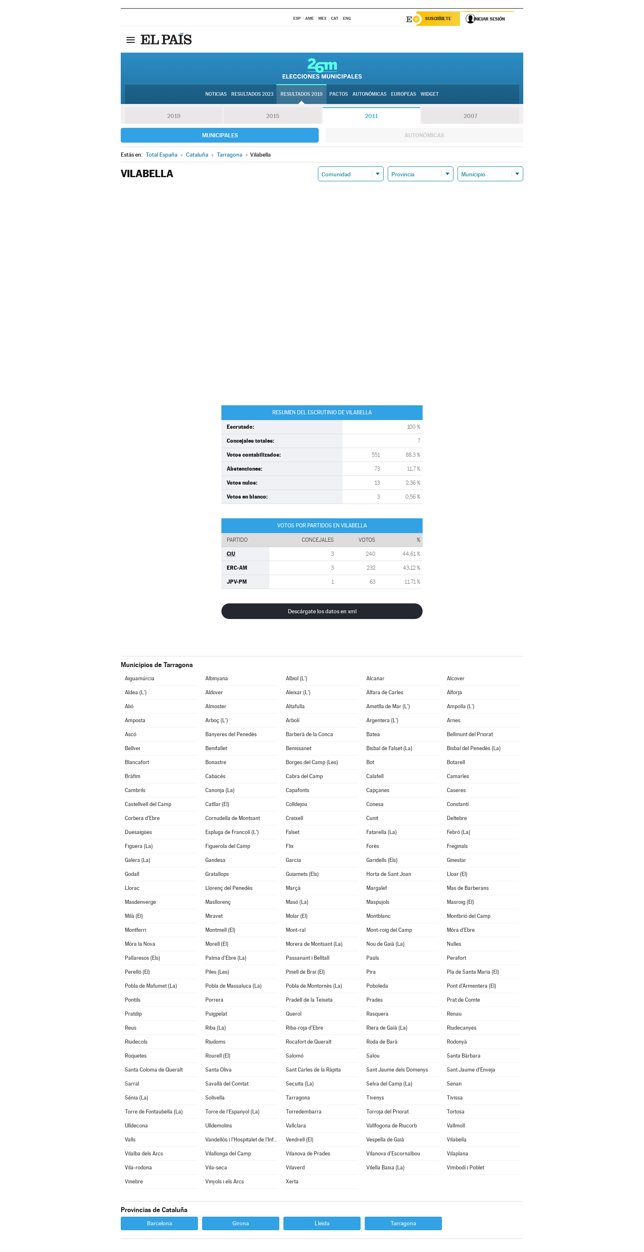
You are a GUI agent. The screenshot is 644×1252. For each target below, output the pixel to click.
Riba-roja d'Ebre (304, 1029)
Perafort (456, 959)
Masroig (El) (460, 903)
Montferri (135, 931)
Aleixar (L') (298, 693)
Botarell (456, 763)
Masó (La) (297, 903)
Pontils (132, 1001)
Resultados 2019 (301, 95)
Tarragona (298, 1098)
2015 (272, 116)
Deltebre (457, 819)
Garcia (293, 861)
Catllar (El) (217, 805)
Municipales (220, 136)
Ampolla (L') (460, 707)
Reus (130, 1029)
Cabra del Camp (304, 777)
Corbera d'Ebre (142, 819)
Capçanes (377, 791)
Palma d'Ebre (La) (225, 959)
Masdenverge (140, 903)
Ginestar (456, 861)
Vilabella (457, 1140)
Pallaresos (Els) (142, 959)
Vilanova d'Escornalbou (393, 1154)
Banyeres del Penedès (231, 735)
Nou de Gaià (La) (385, 945)
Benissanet (298, 749)
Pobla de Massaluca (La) (233, 987)
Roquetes (136, 1056)
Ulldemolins (218, 1126)
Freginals (457, 847)
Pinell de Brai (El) (305, 973)
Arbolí (292, 721)
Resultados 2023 (252, 95)
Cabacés (215, 777)
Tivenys (375, 1098)
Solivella (215, 1098)
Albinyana (216, 679)
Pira (371, 973)
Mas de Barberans (468, 889)
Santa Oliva (218, 1070)
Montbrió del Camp (468, 917)
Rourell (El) (217, 1056)
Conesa (375, 805)
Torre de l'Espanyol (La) (232, 1112)
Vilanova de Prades (308, 1154)
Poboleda (377, 987)
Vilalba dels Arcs (144, 1154)
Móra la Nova (140, 945)
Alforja (454, 693)
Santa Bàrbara (464, 1056)
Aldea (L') (136, 693)
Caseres (456, 791)
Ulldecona (136, 1126)
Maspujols (377, 903)
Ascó (130, 735)
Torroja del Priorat (387, 1112)
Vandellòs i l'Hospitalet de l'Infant (241, 1140)
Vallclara (296, 1126)
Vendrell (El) (299, 1140)
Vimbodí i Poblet (465, 1168)
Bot (370, 763)
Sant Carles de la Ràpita (313, 1070)
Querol (293, 1015)
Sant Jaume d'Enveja (471, 1070)
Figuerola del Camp (227, 847)
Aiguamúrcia (139, 679)
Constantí (458, 805)
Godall (132, 875)
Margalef (376, 889)
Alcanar (375, 679)
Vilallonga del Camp (228, 1154)
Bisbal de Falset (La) (389, 749)
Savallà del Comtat (226, 1084)
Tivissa (455, 1098)
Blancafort (137, 763)
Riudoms (215, 1042)
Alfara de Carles (384, 693)
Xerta (292, 1182)
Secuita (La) (300, 1084)
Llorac (132, 889)
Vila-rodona (138, 1168)
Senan (454, 1084)
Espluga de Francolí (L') (232, 833)
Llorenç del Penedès (229, 889)
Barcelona (159, 1224)
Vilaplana (457, 1154)
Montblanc (378, 917)
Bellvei (132, 749)
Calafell (375, 777)
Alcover (456, 679)
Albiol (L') (296, 679)
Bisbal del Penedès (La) (474, 749)
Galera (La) (137, 861)
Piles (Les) (217, 973)
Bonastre (215, 763)
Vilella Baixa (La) (385, 1168)
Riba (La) (215, 1029)
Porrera (214, 1001)
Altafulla (295, 707)
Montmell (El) (220, 931)
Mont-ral (296, 931)
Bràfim (132, 777)
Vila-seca (216, 1168)
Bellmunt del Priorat (470, 735)
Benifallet (216, 749)
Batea (373, 735)
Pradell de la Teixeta (309, 1001)
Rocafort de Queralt (308, 1042)
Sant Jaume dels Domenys (397, 1070)
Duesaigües (138, 833)
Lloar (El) (457, 875)
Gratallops (217, 875)
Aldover (214, 693)
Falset (292, 833)
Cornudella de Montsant (232, 819)
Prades (374, 1001)
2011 (371, 116)
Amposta (135, 721)
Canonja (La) (220, 791)
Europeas (403, 95)
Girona (240, 1224)
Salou (373, 1056)
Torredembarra (304, 1112)
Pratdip (133, 1015)
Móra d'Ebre (461, 931)
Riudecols (136, 1042)
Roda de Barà (382, 1042)
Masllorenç (218, 903)
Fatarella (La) (381, 833)
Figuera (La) (139, 847)
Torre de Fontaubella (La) (154, 1112)
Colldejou (296, 805)
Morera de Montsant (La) (314, 945)
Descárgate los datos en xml (322, 612)
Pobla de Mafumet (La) (151, 987)
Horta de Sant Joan (388, 875)
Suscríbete (440, 19)
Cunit (372, 819)
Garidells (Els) (382, 861)
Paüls (372, 959)
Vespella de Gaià (385, 1140)
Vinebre (134, 1182)
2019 (173, 116)
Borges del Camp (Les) (312, 763)
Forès (372, 847)
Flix (290, 847)
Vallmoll (456, 1126)
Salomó (295, 1056)
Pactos (338, 95)
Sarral (132, 1084)
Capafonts (297, 791)
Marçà (293, 889)
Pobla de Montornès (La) (314, 987)
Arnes (453, 721)
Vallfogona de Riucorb (391, 1126)
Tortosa (456, 1112)
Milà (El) (134, 917)
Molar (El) (297, 917)
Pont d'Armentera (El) (471, 987)
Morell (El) (216, 945)
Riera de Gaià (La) (386, 1029)
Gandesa (215, 861)
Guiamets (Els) (302, 875)
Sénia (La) (136, 1098)
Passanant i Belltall (307, 959)
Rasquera (377, 1015)
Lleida (322, 1224)
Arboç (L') (216, 721)
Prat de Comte (463, 1001)
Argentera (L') (382, 721)
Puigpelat (216, 1015)
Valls (130, 1140)
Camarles (458, 777)
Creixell (294, 819)
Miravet (214, 917)
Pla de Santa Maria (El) (473, 973)
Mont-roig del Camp (389, 931)
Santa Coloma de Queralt (154, 1070)
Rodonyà (457, 1042)
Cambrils (135, 791)
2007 (470, 116)
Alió (129, 707)
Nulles (454, 945)
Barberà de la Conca (309, 735)
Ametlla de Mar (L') (388, 707)
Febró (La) (458, 833)
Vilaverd (295, 1168)
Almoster (215, 707)
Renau (454, 1015)
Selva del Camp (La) (389, 1084)
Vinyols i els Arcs (224, 1182)
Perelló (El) (137, 973)
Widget (430, 95)
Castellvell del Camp (148, 805)
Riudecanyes (461, 1029)
